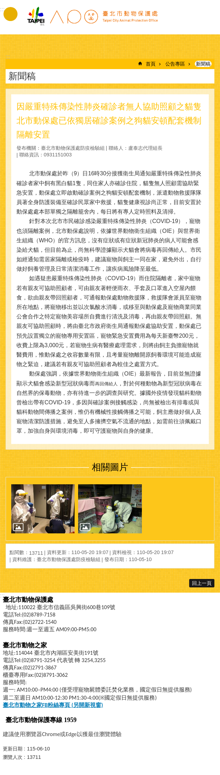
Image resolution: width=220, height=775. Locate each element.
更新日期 (12, 749)
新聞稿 (203, 64)
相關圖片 (110, 467)
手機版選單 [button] (11, 14)
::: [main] (8, 57)
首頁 (151, 64)
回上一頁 (202, 583)
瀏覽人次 (12, 757)
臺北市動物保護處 (92, 20)
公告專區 (175, 64)
